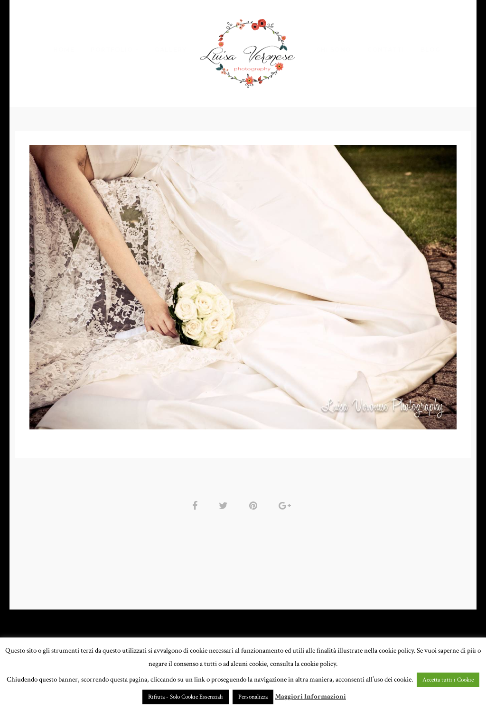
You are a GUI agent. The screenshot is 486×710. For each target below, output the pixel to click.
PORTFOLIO (112, 49)
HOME (64, 49)
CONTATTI (385, 49)
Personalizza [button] (253, 697)
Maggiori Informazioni (310, 696)
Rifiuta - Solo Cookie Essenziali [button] (185, 697)
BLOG (430, 49)
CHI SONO (333, 49)
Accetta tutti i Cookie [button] (448, 680)
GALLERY (171, 49)
